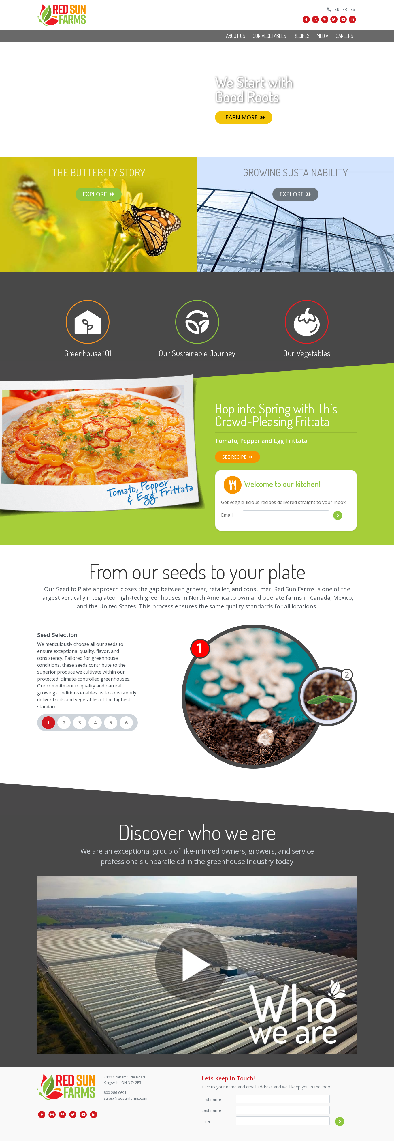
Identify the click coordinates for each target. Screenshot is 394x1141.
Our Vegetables (269, 36)
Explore (98, 194)
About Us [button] (235, 36)
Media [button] (322, 36)
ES (353, 9)
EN (337, 9)
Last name (211, 1110)
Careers (344, 36)
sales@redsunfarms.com (125, 1098)
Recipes (302, 36)
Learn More (243, 117)
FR (345, 9)
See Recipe (237, 457)
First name (211, 1099)
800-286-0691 (115, 1092)
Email (227, 515)
